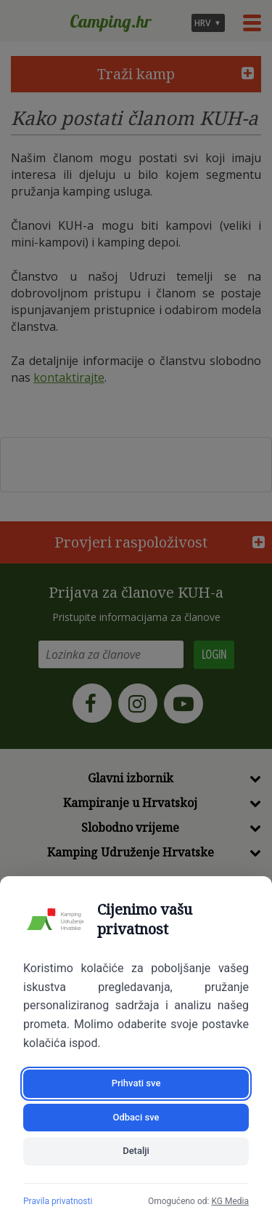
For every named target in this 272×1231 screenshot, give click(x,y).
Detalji (136, 1150)
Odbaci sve (136, 1117)
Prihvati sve (136, 1083)
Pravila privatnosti (57, 1201)
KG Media (230, 1201)
